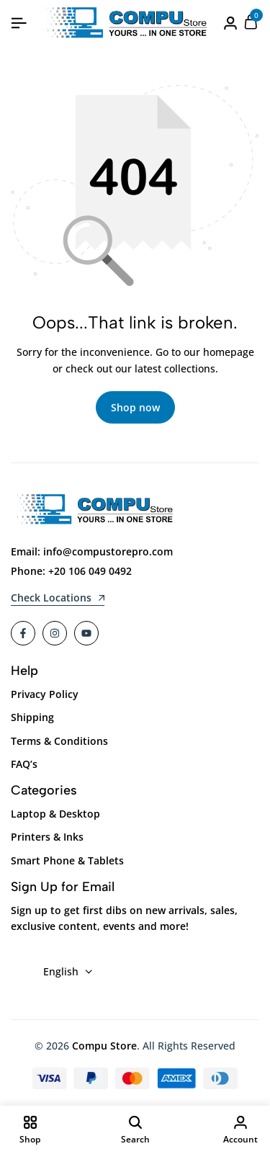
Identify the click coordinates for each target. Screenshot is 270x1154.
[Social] (23, 633)
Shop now (135, 407)
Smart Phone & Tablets (67, 860)
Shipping (32, 717)
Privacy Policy (44, 694)
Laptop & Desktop (55, 813)
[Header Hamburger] (19, 22)
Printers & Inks (47, 837)
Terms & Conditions (59, 741)
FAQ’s (24, 764)
